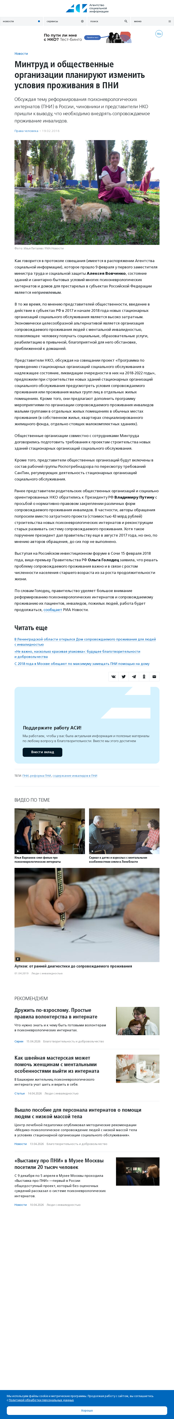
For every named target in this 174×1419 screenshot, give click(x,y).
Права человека (26, 131)
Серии (18, 1041)
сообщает (53, 609)
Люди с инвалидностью (47, 973)
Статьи (19, 1093)
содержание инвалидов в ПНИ (75, 776)
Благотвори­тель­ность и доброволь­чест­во (73, 1041)
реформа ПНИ (40, 776)
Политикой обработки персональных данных (41, 1400)
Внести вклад (42, 752)
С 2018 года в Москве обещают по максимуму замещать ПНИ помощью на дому (81, 664)
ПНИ (25, 776)
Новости (21, 53)
